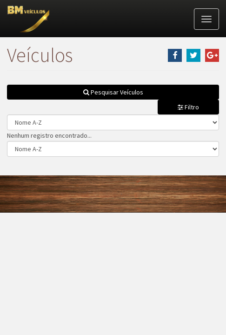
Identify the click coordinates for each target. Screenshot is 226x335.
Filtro (188, 107)
